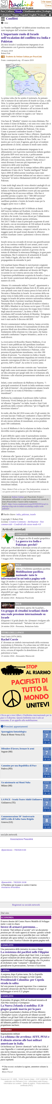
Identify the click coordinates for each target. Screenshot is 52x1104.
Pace (3, 11)
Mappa (15, 15)
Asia (6, 23)
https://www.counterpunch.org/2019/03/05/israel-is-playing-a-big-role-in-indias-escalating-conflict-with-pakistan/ (25, 506)
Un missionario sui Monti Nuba (15, 782)
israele (33, 514)
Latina (5, 970)
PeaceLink (37, 56)
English (33, 15)
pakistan (25, 514)
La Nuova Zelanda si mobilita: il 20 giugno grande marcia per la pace (22, 1007)
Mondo (18, 11)
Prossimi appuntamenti (16, 726)
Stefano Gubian (22, 56)
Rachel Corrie (9, 639)
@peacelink (6, 882)
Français (42, 15)
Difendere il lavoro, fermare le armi (17, 748)
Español (24, 15)
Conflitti (12, 18)
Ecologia (47, 11)
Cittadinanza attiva (32, 11)
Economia (7, 917)
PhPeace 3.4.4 (21, 1081)
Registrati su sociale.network (26, 904)
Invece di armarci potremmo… (19, 926)
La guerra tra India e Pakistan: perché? (28, 543)
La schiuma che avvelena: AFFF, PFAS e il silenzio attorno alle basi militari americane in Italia (25, 1040)
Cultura (10, 11)
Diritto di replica (29, 1083)
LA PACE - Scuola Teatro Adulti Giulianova (21, 799)
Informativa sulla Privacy (38, 1081)
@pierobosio (6, 850)
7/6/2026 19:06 (19, 882)
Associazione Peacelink (21, 839)
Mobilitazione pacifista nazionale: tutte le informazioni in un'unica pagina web (23, 575)
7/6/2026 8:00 (20, 850)
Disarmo (6, 1030)
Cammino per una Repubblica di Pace (19, 765)
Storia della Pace (12, 632)
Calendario (6, 15)
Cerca (48, 5)
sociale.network (9, 834)
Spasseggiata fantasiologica (13, 731)
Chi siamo (46, 2)
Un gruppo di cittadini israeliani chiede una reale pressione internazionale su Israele (24, 614)
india (18, 514)
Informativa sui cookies (12, 1083)
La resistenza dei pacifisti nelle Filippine (25, 952)
